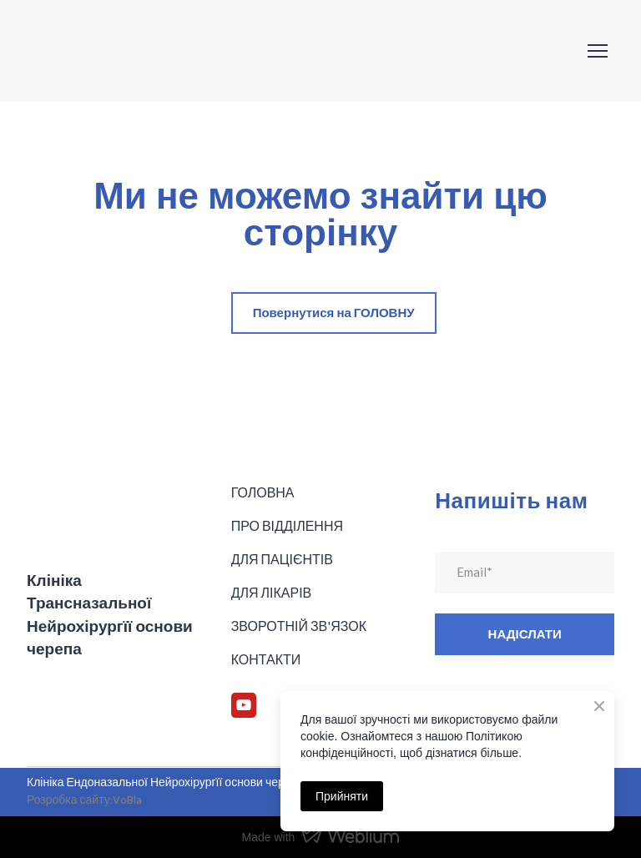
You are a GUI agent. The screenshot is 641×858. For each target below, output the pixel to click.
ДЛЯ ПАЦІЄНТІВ (282, 559)
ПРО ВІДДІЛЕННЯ (287, 525)
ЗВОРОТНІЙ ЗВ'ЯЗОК (298, 625)
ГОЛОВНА (263, 492)
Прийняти (341, 796)
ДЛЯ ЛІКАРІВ (271, 592)
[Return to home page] (111, 51)
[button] (334, 313)
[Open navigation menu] (597, 51)
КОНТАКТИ (266, 659)
